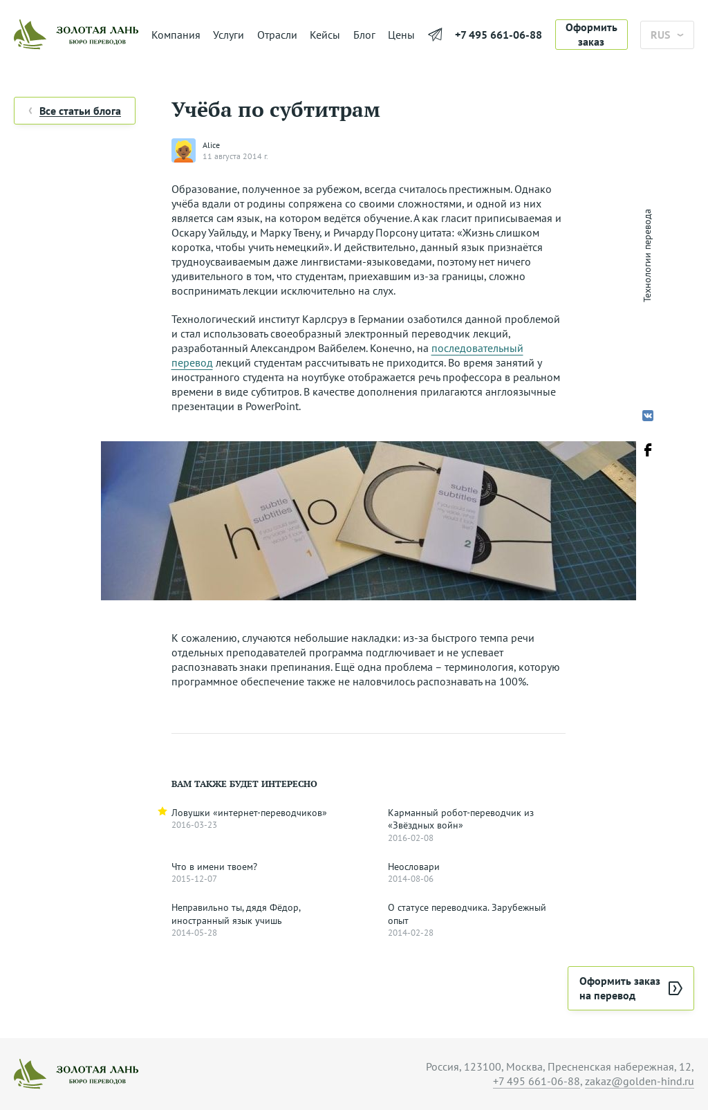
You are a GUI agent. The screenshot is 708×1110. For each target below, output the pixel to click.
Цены (401, 34)
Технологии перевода (647, 255)
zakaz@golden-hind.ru (639, 1081)
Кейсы (325, 34)
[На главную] (76, 34)
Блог (364, 34)
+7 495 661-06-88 (498, 34)
